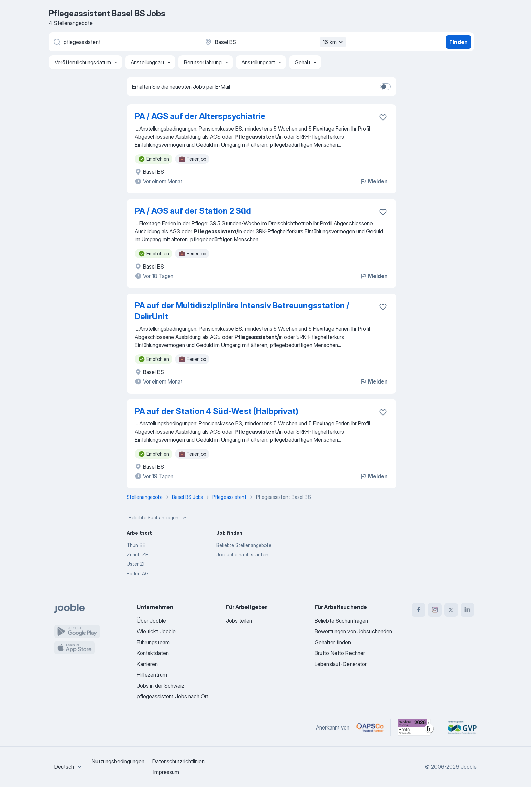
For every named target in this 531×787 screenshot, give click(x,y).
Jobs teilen (239, 620)
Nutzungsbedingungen (118, 761)
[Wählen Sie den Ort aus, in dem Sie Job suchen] (274, 41)
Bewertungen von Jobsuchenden (353, 631)
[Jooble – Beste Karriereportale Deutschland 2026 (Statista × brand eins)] (416, 727)
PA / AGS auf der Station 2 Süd (193, 211)
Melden (374, 181)
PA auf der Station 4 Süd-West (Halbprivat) (216, 411)
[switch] (385, 86)
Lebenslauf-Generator (341, 664)
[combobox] (69, 766)
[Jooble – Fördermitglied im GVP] (462, 727)
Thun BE (136, 545)
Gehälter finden (333, 642)
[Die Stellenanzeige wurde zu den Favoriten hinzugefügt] (383, 117)
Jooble (469, 766)
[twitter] (451, 610)
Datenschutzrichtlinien (178, 761)
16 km (334, 42)
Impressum (166, 772)
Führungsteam (153, 642)
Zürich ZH (138, 554)
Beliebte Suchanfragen (158, 517)
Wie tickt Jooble (156, 631)
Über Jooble (151, 620)
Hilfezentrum (152, 674)
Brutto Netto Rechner (340, 653)
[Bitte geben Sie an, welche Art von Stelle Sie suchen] (123, 41)
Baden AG (138, 573)
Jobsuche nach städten (242, 554)
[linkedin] (467, 610)
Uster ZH (137, 564)
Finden (458, 42)
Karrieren (147, 664)
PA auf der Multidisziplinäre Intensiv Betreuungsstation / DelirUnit (242, 311)
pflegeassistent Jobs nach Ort (173, 696)
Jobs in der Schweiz (160, 685)
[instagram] (435, 610)
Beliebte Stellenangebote (243, 545)
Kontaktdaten (153, 653)
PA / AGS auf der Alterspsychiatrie (200, 116)
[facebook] (418, 610)
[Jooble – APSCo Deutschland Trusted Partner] (370, 727)
